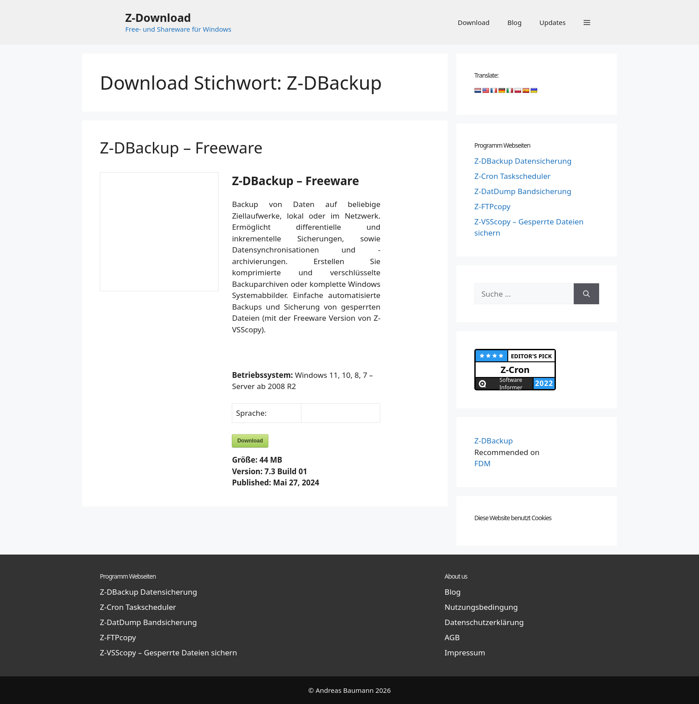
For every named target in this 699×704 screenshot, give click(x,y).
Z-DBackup (493, 440)
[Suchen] (586, 294)
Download (473, 22)
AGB (452, 637)
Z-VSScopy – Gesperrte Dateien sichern (168, 652)
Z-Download (158, 17)
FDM (482, 463)
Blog (514, 22)
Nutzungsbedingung (481, 607)
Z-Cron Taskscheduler (512, 176)
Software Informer (510, 383)
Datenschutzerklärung (484, 622)
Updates (552, 22)
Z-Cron (515, 370)
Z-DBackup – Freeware (181, 147)
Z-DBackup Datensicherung (523, 161)
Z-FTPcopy (492, 206)
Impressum (464, 652)
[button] (587, 22)
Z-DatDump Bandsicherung (523, 191)
